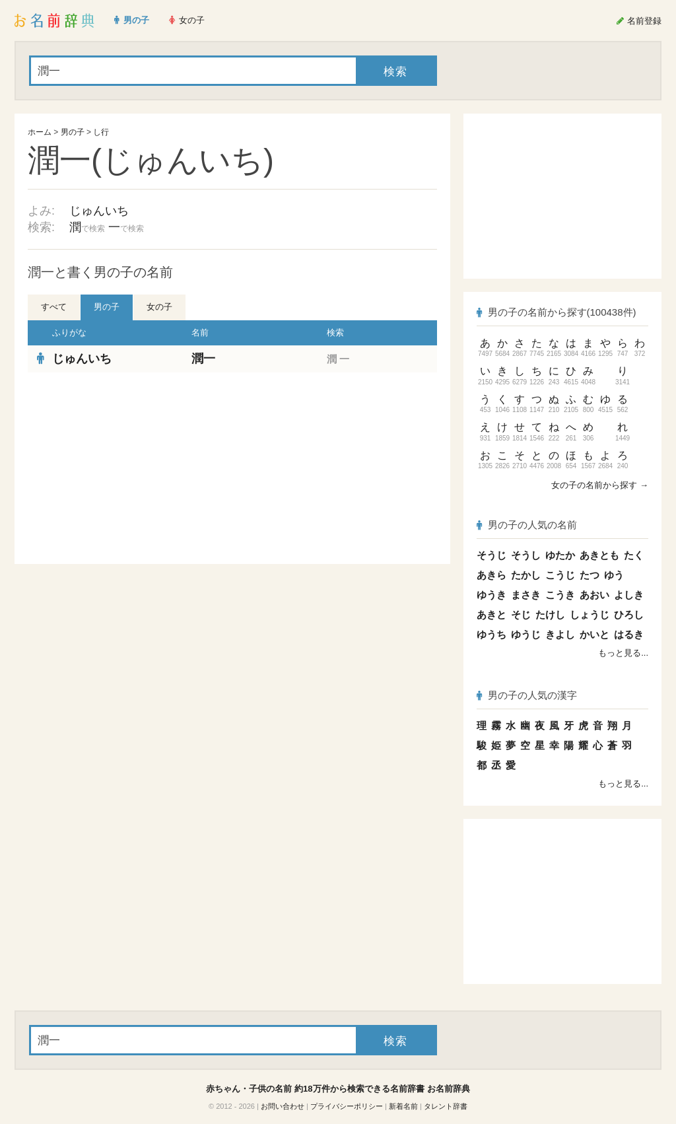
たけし (550, 614)
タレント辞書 (445, 1106)
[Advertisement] (127, 468)
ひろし (629, 614)
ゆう (614, 574)
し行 (101, 132)
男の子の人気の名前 (527, 524)
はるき (629, 634)
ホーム (39, 132)
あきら (491, 574)
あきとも (599, 555)
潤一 (203, 358)
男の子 (72, 132)
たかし (526, 574)
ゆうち (491, 634)
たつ (589, 574)
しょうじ (589, 614)
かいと (594, 634)
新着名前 (403, 1106)
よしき (629, 594)
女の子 (159, 307)
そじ (521, 614)
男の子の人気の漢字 (527, 695)
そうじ (491, 555)
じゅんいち (99, 210)
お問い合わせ (282, 1106)
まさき (526, 594)
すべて (54, 307)
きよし (560, 634)
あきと (491, 614)
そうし (526, 555)
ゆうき (491, 594)
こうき (560, 594)
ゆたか (560, 555)
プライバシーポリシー (346, 1106)
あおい (594, 594)
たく (634, 555)
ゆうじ (526, 634)
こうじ (560, 574)
